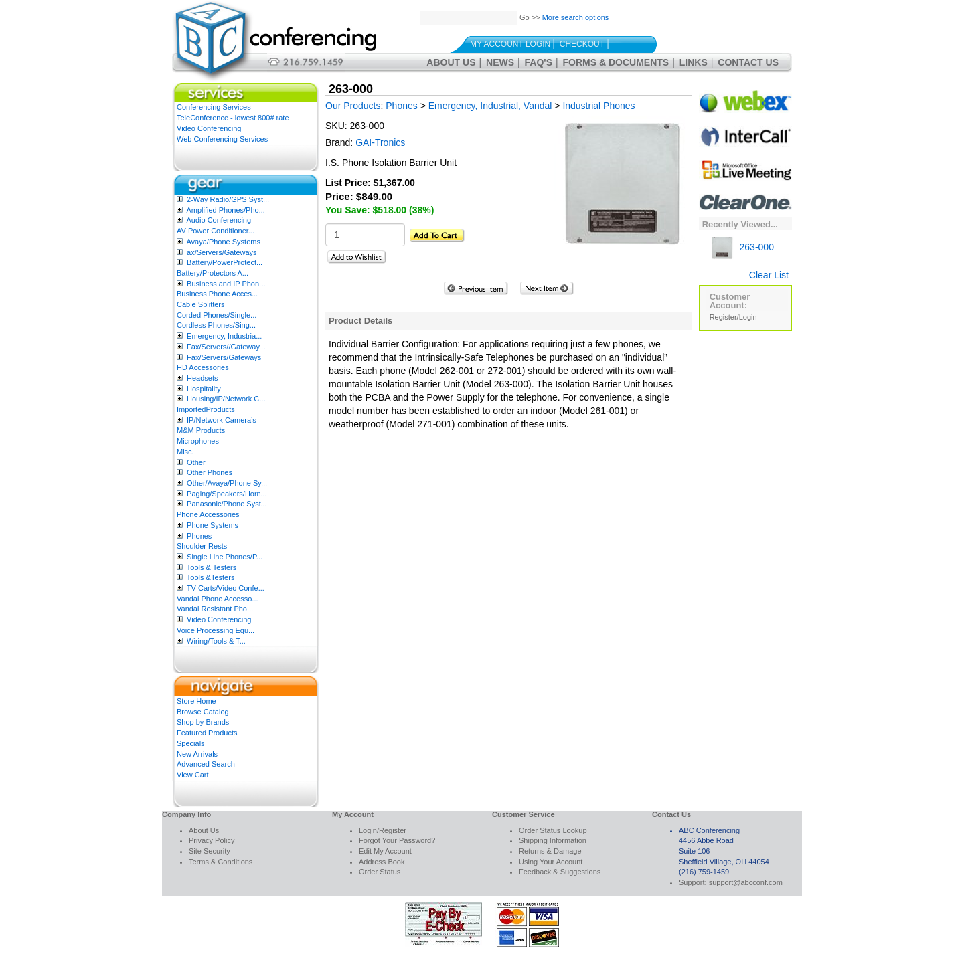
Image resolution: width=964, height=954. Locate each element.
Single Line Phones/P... (224, 557)
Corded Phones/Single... (216, 315)
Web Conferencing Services (222, 139)
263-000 (742, 247)
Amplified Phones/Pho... (225, 210)
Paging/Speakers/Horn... (227, 494)
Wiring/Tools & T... (216, 641)
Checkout (582, 44)
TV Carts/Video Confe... (225, 588)
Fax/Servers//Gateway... (226, 347)
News (500, 62)
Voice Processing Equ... (215, 630)
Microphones (198, 441)
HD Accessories (203, 367)
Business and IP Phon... (226, 284)
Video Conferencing (209, 128)
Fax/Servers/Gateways (224, 357)
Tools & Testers (211, 567)
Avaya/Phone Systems (223, 241)
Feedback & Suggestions (559, 872)
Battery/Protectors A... (212, 273)
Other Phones (209, 472)
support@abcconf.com (746, 882)
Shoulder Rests (202, 546)
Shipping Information (552, 840)
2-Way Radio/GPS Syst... (228, 199)
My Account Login (510, 44)
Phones (199, 536)
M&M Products (201, 430)
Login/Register (382, 830)
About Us (450, 62)
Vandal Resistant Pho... (215, 609)
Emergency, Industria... (224, 336)
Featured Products (207, 733)
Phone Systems (212, 525)
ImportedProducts (206, 409)
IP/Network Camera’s (221, 420)
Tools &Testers (211, 577)
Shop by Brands (203, 722)
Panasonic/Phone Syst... (227, 504)
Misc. (185, 452)
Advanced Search (206, 764)
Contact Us (748, 62)
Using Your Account (550, 862)
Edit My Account (385, 851)
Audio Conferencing (218, 220)
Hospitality (204, 389)
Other (196, 462)
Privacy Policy (211, 840)
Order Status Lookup (553, 830)
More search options (575, 17)
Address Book (381, 862)
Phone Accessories (208, 514)
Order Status (379, 872)
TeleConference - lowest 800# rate (233, 118)
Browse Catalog (203, 712)
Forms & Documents (616, 62)
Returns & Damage (550, 851)
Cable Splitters (201, 304)
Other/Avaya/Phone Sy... (227, 483)
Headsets (202, 378)
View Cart (192, 775)
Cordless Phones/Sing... (216, 325)
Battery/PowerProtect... (224, 262)
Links (693, 62)
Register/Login (733, 317)
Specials (191, 743)
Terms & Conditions (220, 862)
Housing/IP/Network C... (226, 399)
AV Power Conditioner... (215, 231)
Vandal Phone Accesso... (217, 599)
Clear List (769, 275)
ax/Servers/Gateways (222, 252)
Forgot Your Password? (397, 840)
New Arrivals (197, 754)
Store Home (196, 701)
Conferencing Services (214, 107)
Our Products (352, 105)
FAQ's (538, 62)
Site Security (209, 851)
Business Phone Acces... (217, 294)
